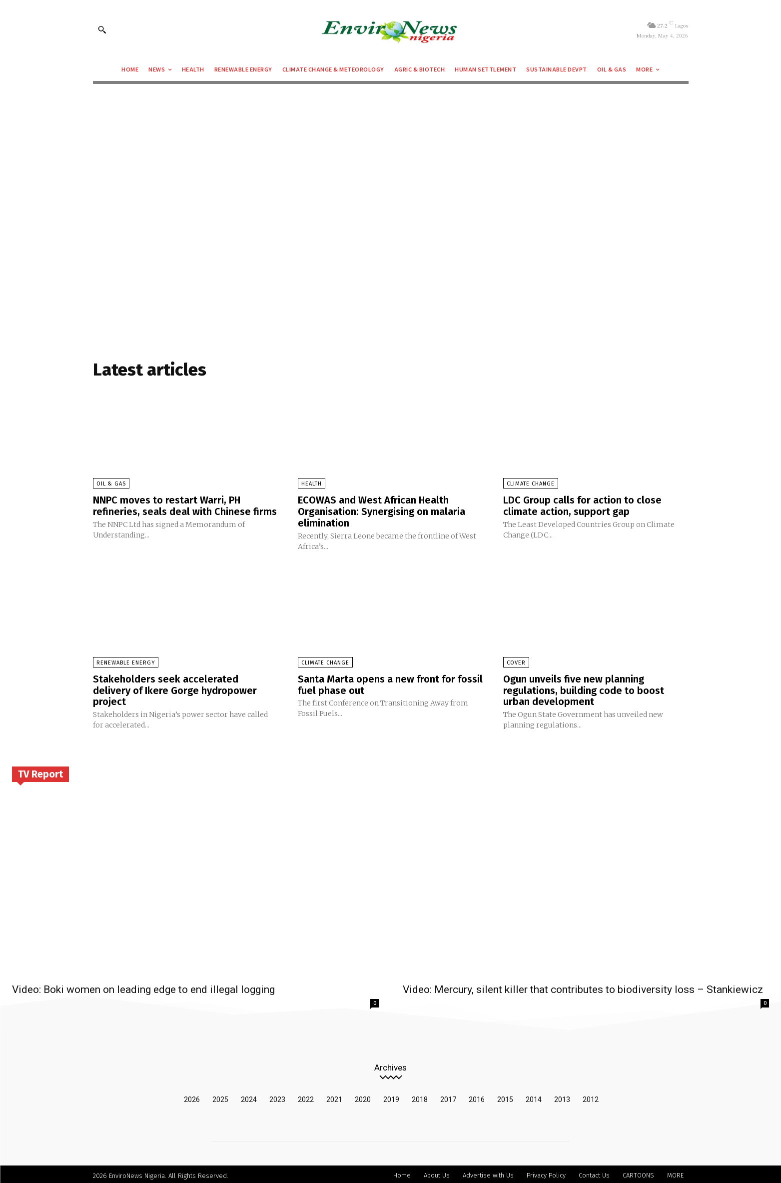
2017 (448, 1096)
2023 (277, 1096)
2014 (534, 1096)
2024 (249, 1096)
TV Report (40, 772)
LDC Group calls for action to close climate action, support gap (582, 505)
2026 (192, 1096)
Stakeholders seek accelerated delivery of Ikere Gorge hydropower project (175, 689)
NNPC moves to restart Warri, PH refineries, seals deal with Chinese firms (185, 505)
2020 (363, 1096)
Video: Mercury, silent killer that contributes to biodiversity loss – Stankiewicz (583, 986)
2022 (306, 1096)
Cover (516, 661)
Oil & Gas (111, 483)
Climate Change (531, 483)
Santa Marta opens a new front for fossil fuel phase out (390, 683)
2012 (591, 1096)
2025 (220, 1096)
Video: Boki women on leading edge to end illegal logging (143, 986)
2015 (505, 1096)
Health (311, 483)
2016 (477, 1096)
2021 (334, 1096)
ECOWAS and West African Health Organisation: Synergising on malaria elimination (381, 511)
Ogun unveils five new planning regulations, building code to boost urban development (583, 689)
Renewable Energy (125, 661)
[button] (102, 29)
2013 (562, 1096)
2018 (420, 1096)
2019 (391, 1096)
